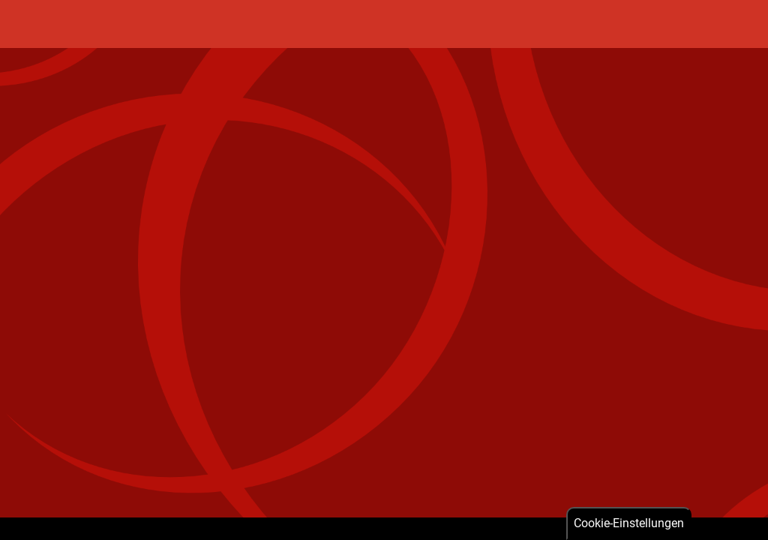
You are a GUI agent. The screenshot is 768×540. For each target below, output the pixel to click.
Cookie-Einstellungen (629, 523)
